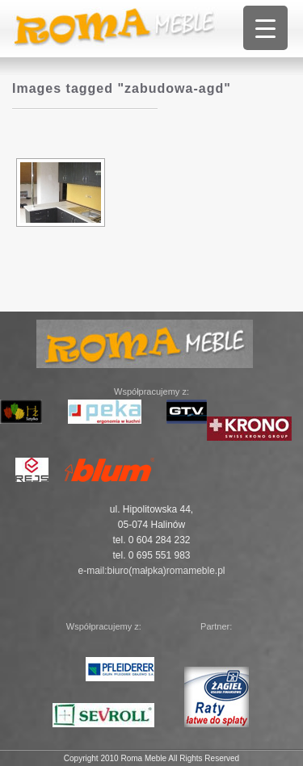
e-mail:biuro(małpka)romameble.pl (151, 570)
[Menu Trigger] (265, 28)
